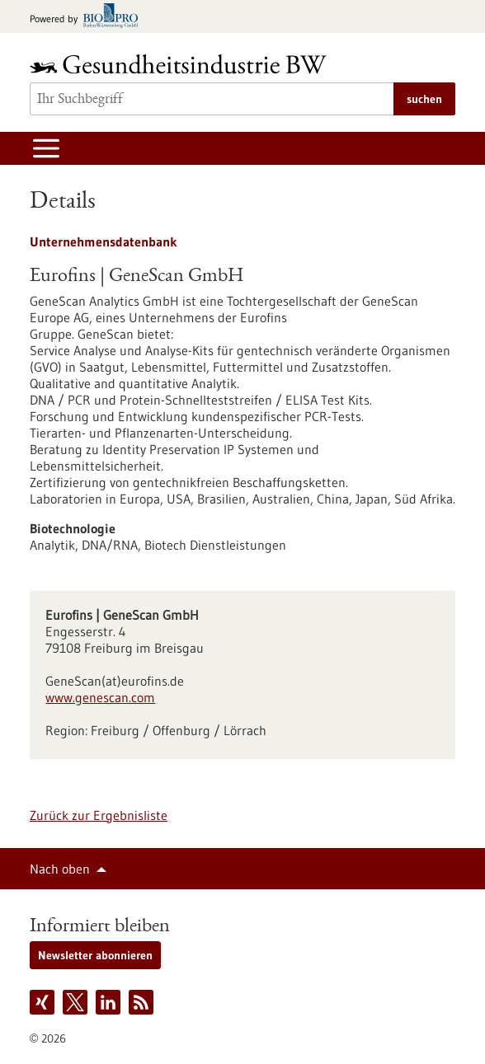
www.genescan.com (100, 697)
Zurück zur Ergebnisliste (98, 815)
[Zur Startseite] (182, 63)
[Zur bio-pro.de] (89, 16)
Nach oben (60, 868)
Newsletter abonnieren (95, 955)
